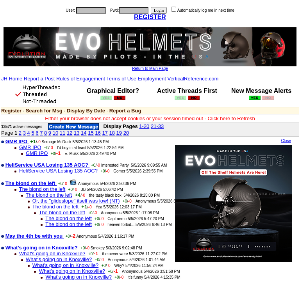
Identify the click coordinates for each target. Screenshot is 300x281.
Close (286, 141)
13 (76, 133)
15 (90, 133)
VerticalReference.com (192, 79)
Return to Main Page (150, 68)
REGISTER (150, 17)
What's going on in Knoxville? (52, 253)
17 (104, 133)
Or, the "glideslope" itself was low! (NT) (76, 201)
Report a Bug (125, 111)
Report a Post (39, 79)
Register (11, 111)
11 (62, 133)
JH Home (11, 79)
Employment (152, 79)
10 (55, 133)
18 (111, 133)
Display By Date (86, 111)
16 (97, 133)
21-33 (157, 126)
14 (83, 133)
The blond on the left (42, 189)
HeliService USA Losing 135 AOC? (58, 171)
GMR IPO (30, 147)
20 (126, 133)
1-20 (144, 126)
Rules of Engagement (80, 79)
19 (119, 133)
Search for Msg (44, 111)
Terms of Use (121, 79)
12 (69, 133)
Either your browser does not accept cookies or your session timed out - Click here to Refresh (150, 118)
